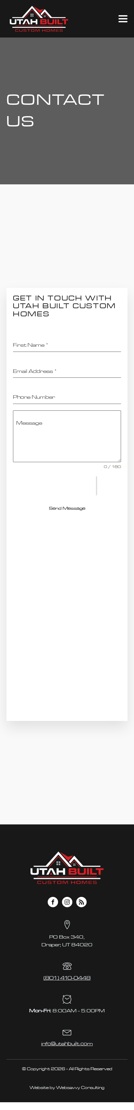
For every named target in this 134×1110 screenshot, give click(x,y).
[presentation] (54, 485)
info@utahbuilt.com (67, 1043)
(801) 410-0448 (67, 978)
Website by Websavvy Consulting (67, 1087)
